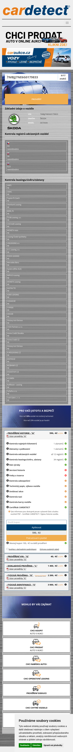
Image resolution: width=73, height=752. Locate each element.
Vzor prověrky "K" (16, 578)
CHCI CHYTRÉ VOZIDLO (36, 707)
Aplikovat (36, 527)
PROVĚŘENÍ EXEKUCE (36, 693)
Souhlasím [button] (24, 745)
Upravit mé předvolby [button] (53, 745)
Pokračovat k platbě (36, 538)
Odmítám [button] (37, 745)
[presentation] (36, 87)
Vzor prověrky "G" (16, 559)
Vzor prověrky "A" (16, 436)
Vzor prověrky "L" (16, 568)
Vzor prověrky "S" (16, 587)
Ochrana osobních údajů (49, 549)
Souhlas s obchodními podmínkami (22, 549)
